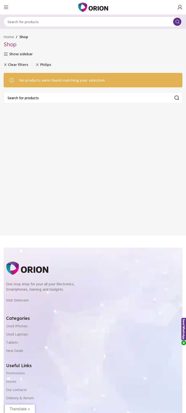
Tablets (12, 342)
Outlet (11, 406)
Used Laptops (17, 334)
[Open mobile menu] (6, 7)
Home (9, 36)
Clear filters (18, 64)
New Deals (14, 350)
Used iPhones (17, 326)
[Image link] (27, 267)
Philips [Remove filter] (45, 64)
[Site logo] (93, 6)
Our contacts (16, 389)
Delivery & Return (20, 398)
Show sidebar (21, 54)
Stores (11, 381)
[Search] (93, 22)
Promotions (15, 373)
